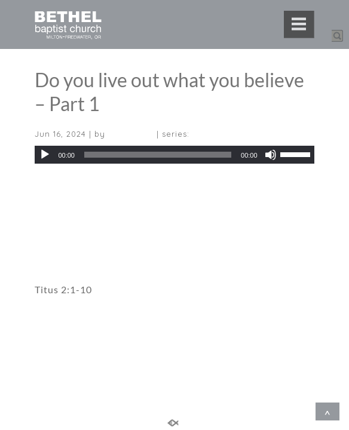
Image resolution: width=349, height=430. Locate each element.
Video (48, 229)
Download (56, 186)
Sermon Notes (67, 256)
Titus (202, 134)
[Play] (45, 155)
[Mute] (271, 155)
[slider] (157, 155)
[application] (174, 155)
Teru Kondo (131, 134)
